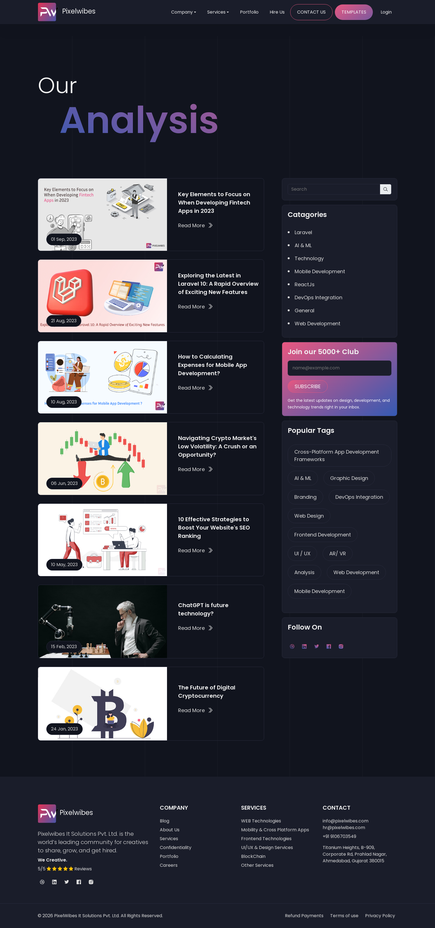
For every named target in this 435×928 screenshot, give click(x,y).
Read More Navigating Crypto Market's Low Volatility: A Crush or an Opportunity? (195, 469)
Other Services (257, 865)
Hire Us (277, 12)
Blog (164, 821)
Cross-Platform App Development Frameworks (336, 455)
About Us (169, 830)
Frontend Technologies (266, 838)
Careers (169, 865)
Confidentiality (175, 847)
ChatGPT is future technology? (203, 609)
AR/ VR (337, 553)
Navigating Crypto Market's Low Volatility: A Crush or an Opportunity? (217, 446)
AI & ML (302, 478)
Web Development (356, 572)
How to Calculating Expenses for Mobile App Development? (212, 365)
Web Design (309, 515)
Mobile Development (319, 591)
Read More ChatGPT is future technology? (195, 628)
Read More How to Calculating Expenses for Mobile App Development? (195, 387)
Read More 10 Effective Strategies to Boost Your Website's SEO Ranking (195, 550)
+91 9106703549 (339, 836)
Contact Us (311, 12)
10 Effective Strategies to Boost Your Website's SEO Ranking (214, 527)
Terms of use (344, 915)
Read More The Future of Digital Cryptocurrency (195, 710)
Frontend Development (322, 534)
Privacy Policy (380, 915)
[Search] (334, 189)
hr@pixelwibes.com (344, 827)
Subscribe (308, 386)
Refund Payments (304, 915)
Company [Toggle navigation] (182, 12)
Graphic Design (349, 478)
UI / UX (302, 553)
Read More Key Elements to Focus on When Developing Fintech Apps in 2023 (195, 225)
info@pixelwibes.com (345, 821)
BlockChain (253, 856)
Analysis (304, 572)
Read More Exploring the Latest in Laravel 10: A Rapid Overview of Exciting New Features (195, 306)
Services (216, 12)
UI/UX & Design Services (267, 847)
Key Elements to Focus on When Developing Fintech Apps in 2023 (214, 202)
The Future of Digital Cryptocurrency (206, 692)
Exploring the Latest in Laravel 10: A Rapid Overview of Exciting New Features (218, 284)
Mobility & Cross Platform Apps (275, 830)
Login (386, 12)
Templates (354, 12)
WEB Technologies (261, 821)
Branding (305, 497)
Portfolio (249, 12)
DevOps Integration (359, 497)
